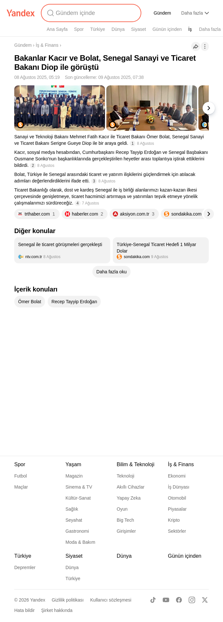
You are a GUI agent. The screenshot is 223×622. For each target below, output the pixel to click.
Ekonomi (176, 476)
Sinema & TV (78, 487)
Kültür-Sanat (78, 498)
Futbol (20, 476)
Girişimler (126, 531)
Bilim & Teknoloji (135, 464)
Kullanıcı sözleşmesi (110, 600)
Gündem (162, 13)
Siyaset (138, 29)
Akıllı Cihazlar (131, 487)
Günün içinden (167, 29)
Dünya (118, 29)
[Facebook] (179, 600)
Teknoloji (125, 476)
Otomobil (177, 498)
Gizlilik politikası (68, 600)
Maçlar (21, 487)
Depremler (24, 567)
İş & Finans (47, 45)
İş (190, 29)
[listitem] (62, 250)
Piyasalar (177, 509)
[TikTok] (153, 600)
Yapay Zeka (129, 498)
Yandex (37, 600)
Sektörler (177, 531)
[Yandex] (20, 13)
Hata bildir (24, 610)
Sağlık (71, 509)
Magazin (74, 476)
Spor (79, 29)
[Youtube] (166, 600)
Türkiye (97, 29)
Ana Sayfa (57, 29)
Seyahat (73, 520)
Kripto (174, 520)
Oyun (122, 509)
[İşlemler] (205, 46)
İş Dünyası (178, 487)
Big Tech (125, 520)
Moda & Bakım (80, 542)
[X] (205, 600)
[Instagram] (192, 600)
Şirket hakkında (57, 610)
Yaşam (73, 464)
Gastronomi (77, 531)
